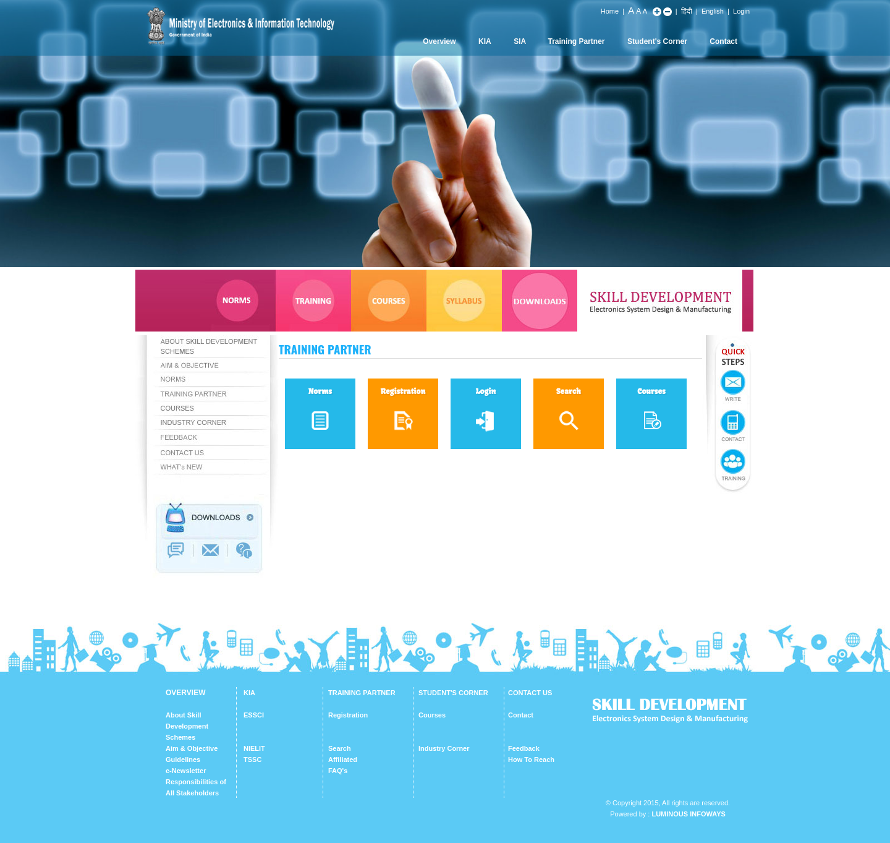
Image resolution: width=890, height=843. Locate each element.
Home (610, 11)
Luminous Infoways (688, 814)
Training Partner (576, 41)
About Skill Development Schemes (187, 726)
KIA (484, 41)
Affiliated (342, 759)
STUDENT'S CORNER (453, 692)
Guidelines (183, 759)
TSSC (252, 759)
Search (339, 748)
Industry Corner (444, 748)
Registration (348, 715)
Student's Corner (657, 41)
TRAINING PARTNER (362, 692)
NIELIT (254, 748)
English (712, 11)
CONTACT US (530, 692)
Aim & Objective (192, 748)
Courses (432, 715)
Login (741, 11)
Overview (439, 41)
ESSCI (254, 715)
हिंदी (686, 11)
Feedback (524, 748)
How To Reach (531, 759)
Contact (723, 41)
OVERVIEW (185, 692)
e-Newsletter (186, 770)
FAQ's (337, 770)
